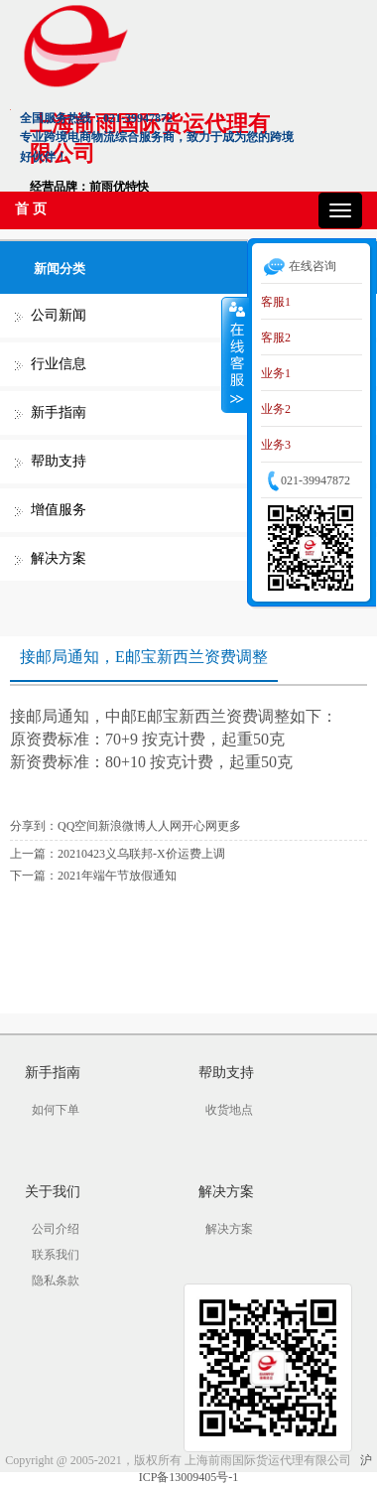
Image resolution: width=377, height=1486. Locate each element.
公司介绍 (55, 1229)
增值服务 (58, 509)
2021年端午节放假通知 (117, 875)
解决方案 (58, 558)
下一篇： (34, 875)
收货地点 (229, 1110)
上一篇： (34, 854)
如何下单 (55, 1110)
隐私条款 (55, 1280)
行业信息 (58, 363)
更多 (229, 826)
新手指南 (58, 412)
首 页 (31, 209)
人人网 (164, 826)
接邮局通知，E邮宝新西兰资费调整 (144, 656)
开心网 (199, 826)
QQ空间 (78, 826)
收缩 (235, 354)
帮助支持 (58, 461)
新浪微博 (122, 826)
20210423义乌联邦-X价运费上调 (141, 854)
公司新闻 (58, 315)
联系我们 (55, 1255)
